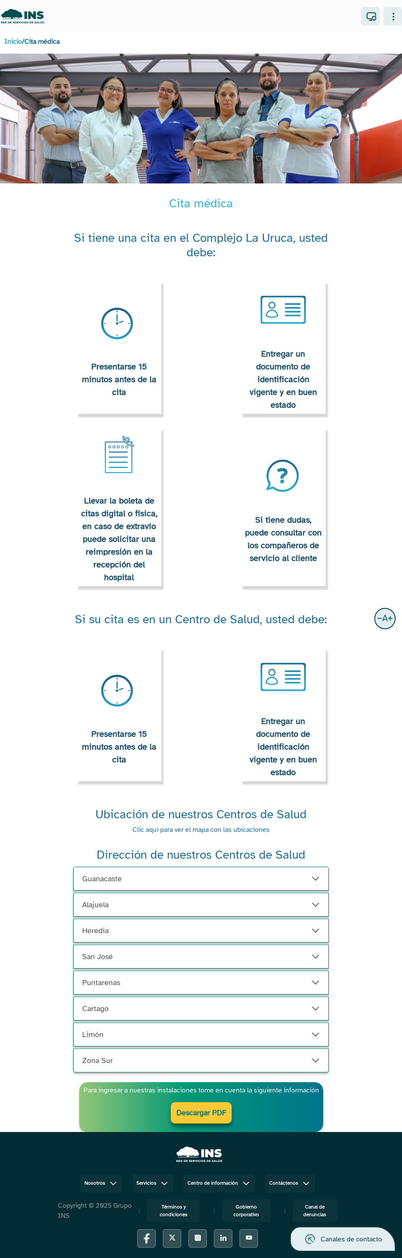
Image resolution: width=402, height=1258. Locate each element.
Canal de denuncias (314, 1211)
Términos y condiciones (173, 1211)
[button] (385, 618)
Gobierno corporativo (246, 1211)
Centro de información (219, 1183)
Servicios (152, 1183)
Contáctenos (290, 1183)
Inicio (13, 41)
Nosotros (101, 1183)
